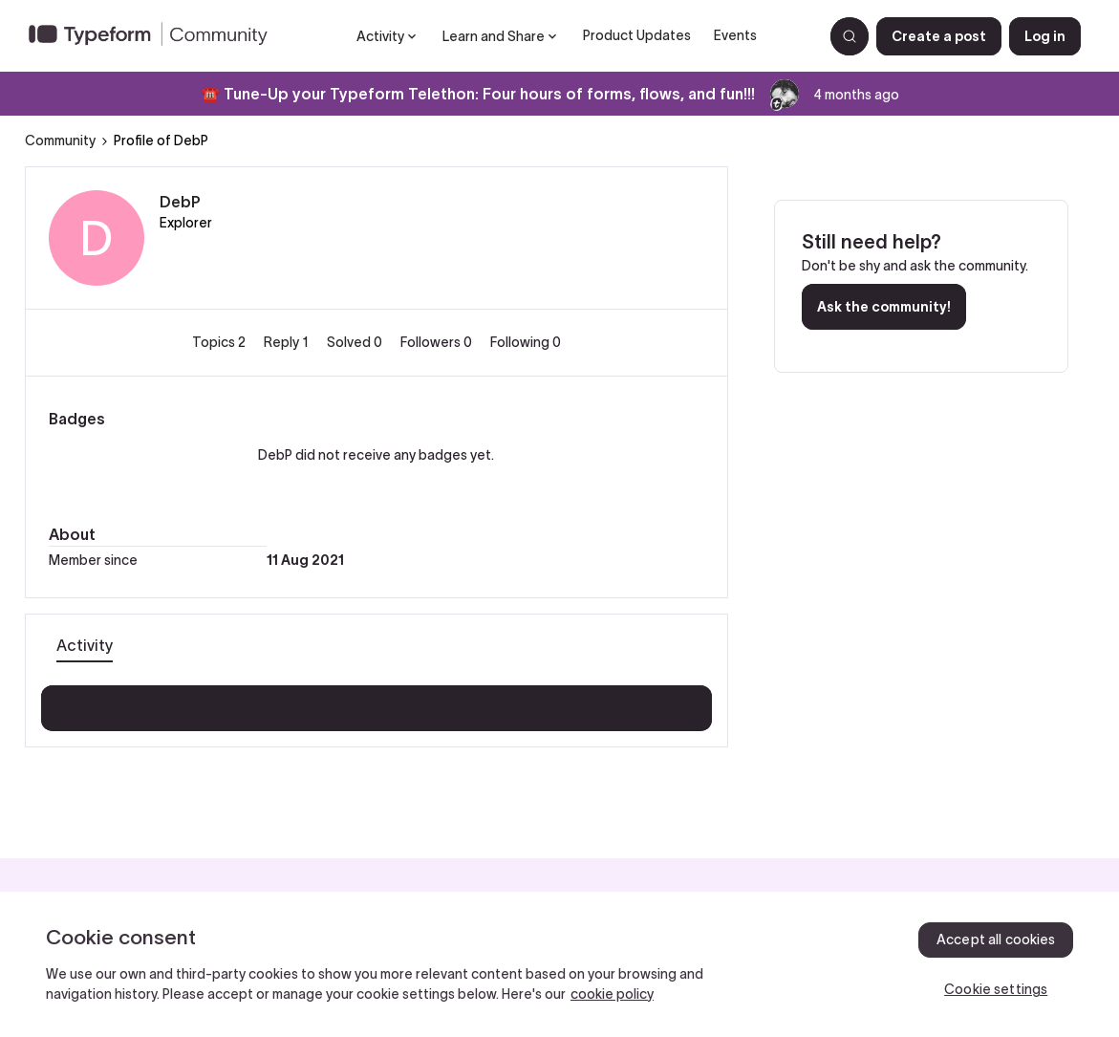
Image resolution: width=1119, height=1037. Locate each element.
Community (60, 140)
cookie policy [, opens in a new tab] (612, 994)
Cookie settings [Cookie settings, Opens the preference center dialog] (995, 989)
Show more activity (376, 702)
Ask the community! (884, 306)
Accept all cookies (996, 939)
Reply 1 (288, 342)
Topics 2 (220, 342)
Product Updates (637, 35)
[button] (938, 36)
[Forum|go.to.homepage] (156, 36)
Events (735, 35)
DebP (180, 201)
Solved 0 (356, 342)
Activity (84, 645)
